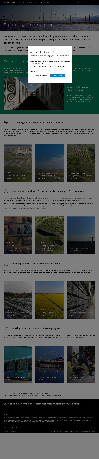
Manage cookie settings (41, 75)
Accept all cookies (57, 75)
